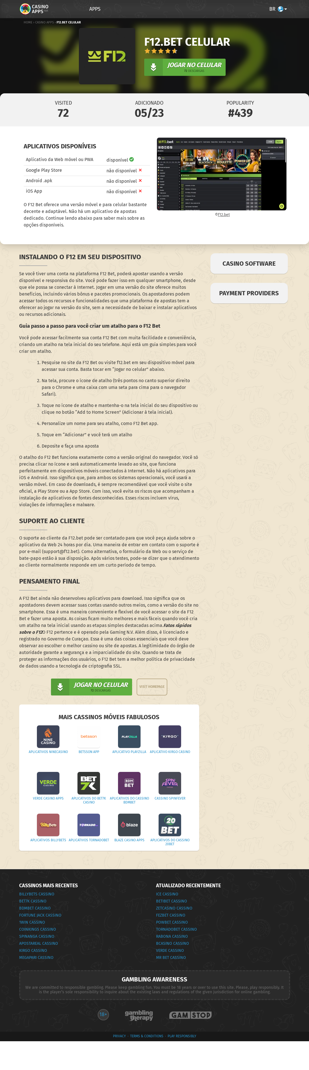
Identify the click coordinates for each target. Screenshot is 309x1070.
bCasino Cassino (172, 943)
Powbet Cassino (172, 922)
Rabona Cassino (172, 936)
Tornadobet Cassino (176, 929)
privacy (119, 1036)
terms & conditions (146, 1036)
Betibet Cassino (171, 901)
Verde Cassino (170, 950)
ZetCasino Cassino (174, 908)
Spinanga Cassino (36, 936)
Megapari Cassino (36, 957)
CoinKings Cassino (37, 929)
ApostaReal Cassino (38, 943)
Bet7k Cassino (32, 901)
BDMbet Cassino (35, 908)
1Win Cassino (32, 922)
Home (28, 22)
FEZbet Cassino (170, 915)
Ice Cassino (167, 894)
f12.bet (224, 214)
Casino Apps (44, 22)
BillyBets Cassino (36, 894)
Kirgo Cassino (33, 950)
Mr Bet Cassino (171, 957)
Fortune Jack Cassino (40, 915)
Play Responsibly (182, 1036)
